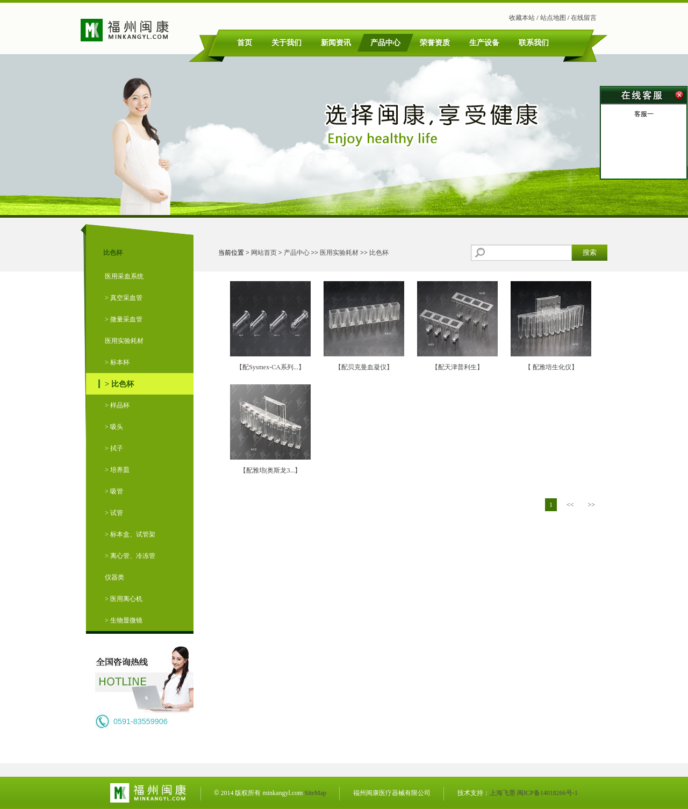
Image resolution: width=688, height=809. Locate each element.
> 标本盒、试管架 (130, 534)
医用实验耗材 (124, 341)
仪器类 (114, 577)
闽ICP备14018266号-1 (547, 793)
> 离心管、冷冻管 (130, 556)
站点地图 (553, 18)
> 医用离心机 (123, 599)
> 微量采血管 (123, 319)
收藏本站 (522, 18)
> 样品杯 (117, 405)
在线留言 (584, 18)
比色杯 (379, 252)
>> (591, 505)
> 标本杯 (117, 362)
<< (570, 505)
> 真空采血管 (123, 298)
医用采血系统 (124, 276)
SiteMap (315, 793)
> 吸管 (114, 491)
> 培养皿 (117, 470)
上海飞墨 (502, 793)
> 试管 (114, 513)
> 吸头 (114, 427)
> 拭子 (114, 448)
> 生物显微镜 (123, 620)
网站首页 (264, 252)
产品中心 (297, 252)
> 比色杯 (119, 384)
